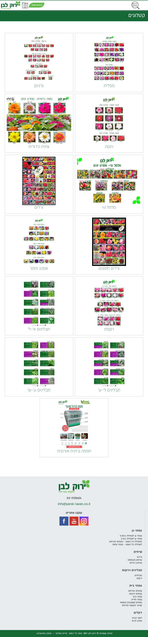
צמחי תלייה (136, 599)
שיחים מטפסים (135, 560)
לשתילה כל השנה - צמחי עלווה (127, 544)
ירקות (139, 578)
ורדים (139, 557)
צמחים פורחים (135, 590)
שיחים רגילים (136, 562)
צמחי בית (137, 596)
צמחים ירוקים (135, 593)
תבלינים (138, 575)
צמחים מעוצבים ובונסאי (131, 602)
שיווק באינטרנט (44, 633)
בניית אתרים (61, 633)
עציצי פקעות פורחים (132, 605)
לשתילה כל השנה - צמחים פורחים (125, 541)
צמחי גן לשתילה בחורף (131, 535)
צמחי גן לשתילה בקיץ (131, 538)
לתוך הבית (137, 618)
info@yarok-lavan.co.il (74, 504)
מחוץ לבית (137, 620)
